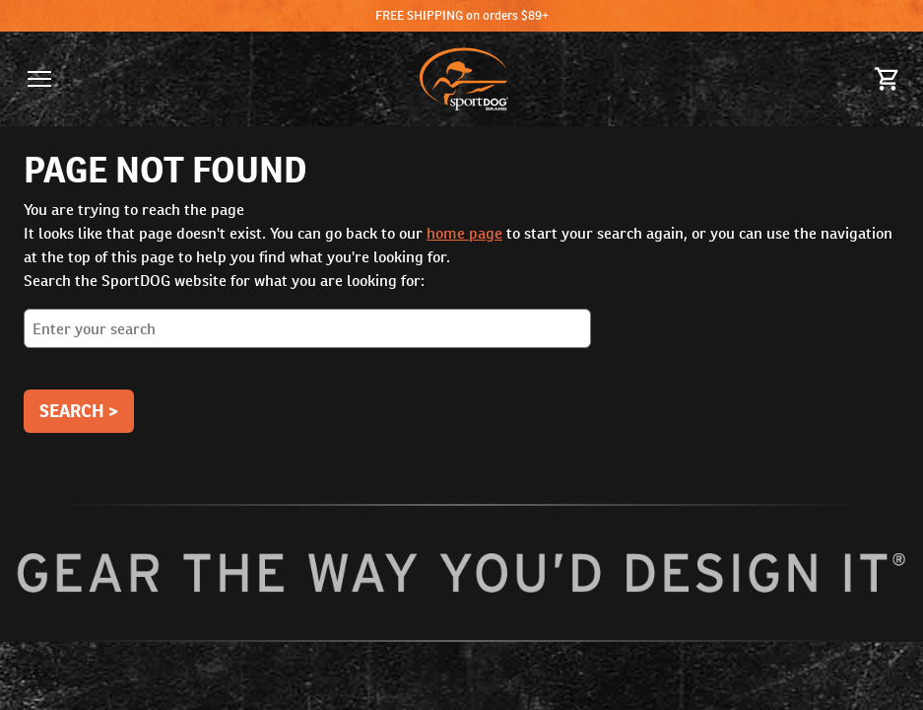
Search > (78, 410)
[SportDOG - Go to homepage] (463, 78)
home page (464, 233)
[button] (39, 79)
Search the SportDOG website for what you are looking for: (461, 317)
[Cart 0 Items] (887, 79)
